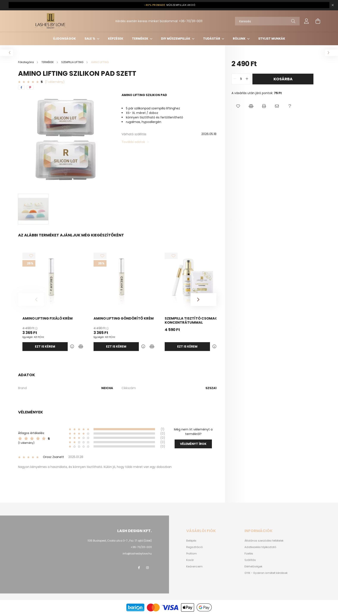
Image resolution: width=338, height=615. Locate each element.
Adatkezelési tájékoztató (260, 547)
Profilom (191, 553)
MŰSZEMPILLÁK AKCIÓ (169, 5)
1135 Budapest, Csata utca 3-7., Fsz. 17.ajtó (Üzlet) (120, 540)
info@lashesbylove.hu (137, 553)
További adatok (133, 142)
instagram (147, 567)
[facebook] (21, 87)
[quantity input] (241, 79)
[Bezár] (332, 5)
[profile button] (306, 21)
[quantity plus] (247, 79)
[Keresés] (267, 21)
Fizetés (248, 553)
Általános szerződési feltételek (263, 540)
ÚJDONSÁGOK (64, 38)
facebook (139, 567)
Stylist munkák (271, 38)
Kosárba (283, 79)
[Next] (203, 299)
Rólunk (239, 38)
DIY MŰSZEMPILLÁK (176, 38)
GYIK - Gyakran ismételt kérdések (266, 573)
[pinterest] (30, 87)
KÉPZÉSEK (115, 38)
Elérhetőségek (253, 566)
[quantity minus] (235, 79)
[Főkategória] (26, 62)
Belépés (191, 540)
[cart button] (317, 21)
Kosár (190, 560)
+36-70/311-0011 (190, 21)
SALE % (90, 38)
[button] (238, 106)
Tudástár (212, 38)
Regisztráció (194, 547)
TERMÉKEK (140, 38)
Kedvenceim (194, 566)
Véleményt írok (193, 444)
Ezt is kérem (45, 346)
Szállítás (250, 560)
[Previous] (31, 299)
